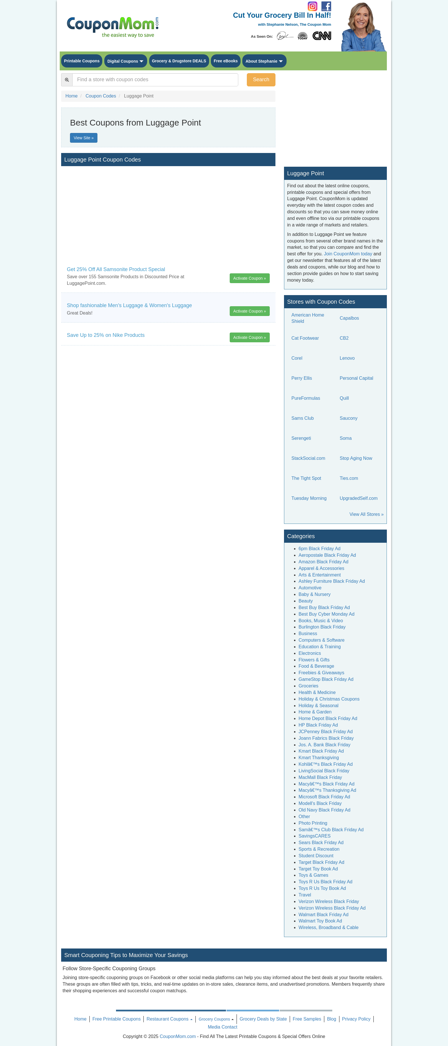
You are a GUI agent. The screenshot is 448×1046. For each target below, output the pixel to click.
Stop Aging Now (356, 458)
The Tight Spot (306, 478)
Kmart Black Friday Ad (321, 751)
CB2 (344, 338)
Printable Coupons (81, 61)
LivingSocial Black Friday (324, 770)
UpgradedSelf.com (359, 498)
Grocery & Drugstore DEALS (179, 61)
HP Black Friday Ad (318, 725)
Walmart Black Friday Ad (324, 914)
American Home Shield (307, 318)
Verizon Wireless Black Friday (329, 901)
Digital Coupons (122, 61)
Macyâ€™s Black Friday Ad (327, 783)
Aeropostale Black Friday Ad (327, 555)
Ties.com (349, 478)
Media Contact (222, 1027)
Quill (344, 398)
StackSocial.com (308, 458)
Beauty (306, 600)
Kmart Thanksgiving (319, 757)
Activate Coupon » (249, 278)
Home (80, 1019)
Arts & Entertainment (320, 574)
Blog (331, 1019)
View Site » (84, 138)
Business (308, 633)
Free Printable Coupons (116, 1019)
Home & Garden (315, 711)
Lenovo (347, 358)
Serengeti (301, 438)
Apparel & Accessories (321, 568)
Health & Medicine (317, 692)
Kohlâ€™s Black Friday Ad (326, 764)
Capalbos (349, 318)
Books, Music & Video (321, 620)
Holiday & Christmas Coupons (329, 699)
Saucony (348, 418)
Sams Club (302, 418)
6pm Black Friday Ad (320, 548)
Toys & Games (313, 875)
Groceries (308, 685)
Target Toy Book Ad (318, 868)
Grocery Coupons (214, 1019)
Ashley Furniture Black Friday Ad (332, 581)
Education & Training (320, 646)
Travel (305, 894)
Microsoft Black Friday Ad (324, 796)
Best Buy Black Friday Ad (324, 607)
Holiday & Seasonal (319, 705)
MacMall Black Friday (320, 777)
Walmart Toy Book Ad (320, 920)
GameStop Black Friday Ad (326, 679)
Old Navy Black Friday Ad (324, 810)
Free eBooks (226, 61)
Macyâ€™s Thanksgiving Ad (327, 790)
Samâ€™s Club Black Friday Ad (331, 829)
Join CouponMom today (348, 253)
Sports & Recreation (319, 849)
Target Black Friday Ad (321, 862)
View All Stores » (366, 514)
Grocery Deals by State (263, 1019)
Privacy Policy (356, 1019)
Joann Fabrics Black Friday (326, 738)
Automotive (310, 587)
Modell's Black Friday (320, 803)
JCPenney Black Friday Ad (326, 731)
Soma (346, 438)
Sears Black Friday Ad (321, 842)
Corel (296, 358)
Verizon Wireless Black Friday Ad (332, 908)
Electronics (310, 653)
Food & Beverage (316, 666)
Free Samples (307, 1019)
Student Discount (316, 855)
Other (304, 816)
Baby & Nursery (315, 594)
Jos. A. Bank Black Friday (324, 744)
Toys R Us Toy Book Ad (322, 888)
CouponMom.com (178, 1036)
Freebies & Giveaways (321, 672)
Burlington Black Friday (322, 627)
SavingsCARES (315, 836)
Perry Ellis (301, 378)
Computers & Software (322, 640)
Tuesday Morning (309, 498)
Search (261, 79)
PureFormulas (305, 398)
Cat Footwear (305, 338)
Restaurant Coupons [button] (170, 1019)
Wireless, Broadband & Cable (329, 927)
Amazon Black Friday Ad (323, 561)
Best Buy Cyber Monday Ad (327, 614)
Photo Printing (313, 823)
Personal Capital (356, 378)
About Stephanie (261, 61)
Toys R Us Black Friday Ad (326, 881)
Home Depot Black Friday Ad (328, 718)
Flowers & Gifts (314, 659)
